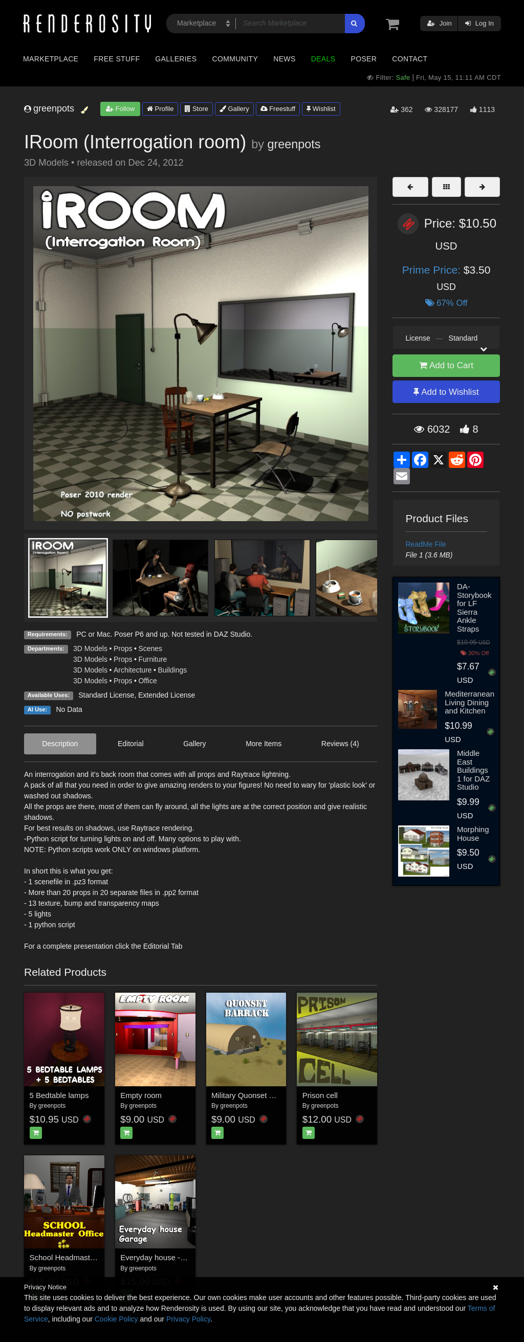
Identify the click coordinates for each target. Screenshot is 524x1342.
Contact (409, 59)
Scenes (150, 648)
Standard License (106, 695)
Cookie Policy (116, 1319)
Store (196, 109)
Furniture (152, 659)
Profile (160, 109)
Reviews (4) (340, 744)
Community (235, 59)
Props (123, 648)
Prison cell (320, 1095)
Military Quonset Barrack (253, 1095)
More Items (263, 744)
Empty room (141, 1095)
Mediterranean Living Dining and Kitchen (469, 702)
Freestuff (278, 109)
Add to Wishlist (445, 392)
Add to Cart (446, 365)
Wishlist (321, 109)
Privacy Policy (188, 1319)
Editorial (131, 744)
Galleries (175, 59)
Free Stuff (117, 59)
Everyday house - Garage (164, 1257)
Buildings (172, 670)
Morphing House (473, 833)
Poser (364, 59)
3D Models (90, 648)
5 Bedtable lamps (59, 1095)
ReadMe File (426, 544)
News (284, 59)
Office (147, 681)
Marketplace (50, 59)
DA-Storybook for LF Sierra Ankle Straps (474, 607)
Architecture (133, 670)
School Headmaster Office (74, 1257)
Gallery (234, 109)
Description (60, 744)
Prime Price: (433, 270)
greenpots (293, 144)
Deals (323, 59)
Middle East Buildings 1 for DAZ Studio (473, 770)
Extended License (166, 695)
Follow (120, 109)
